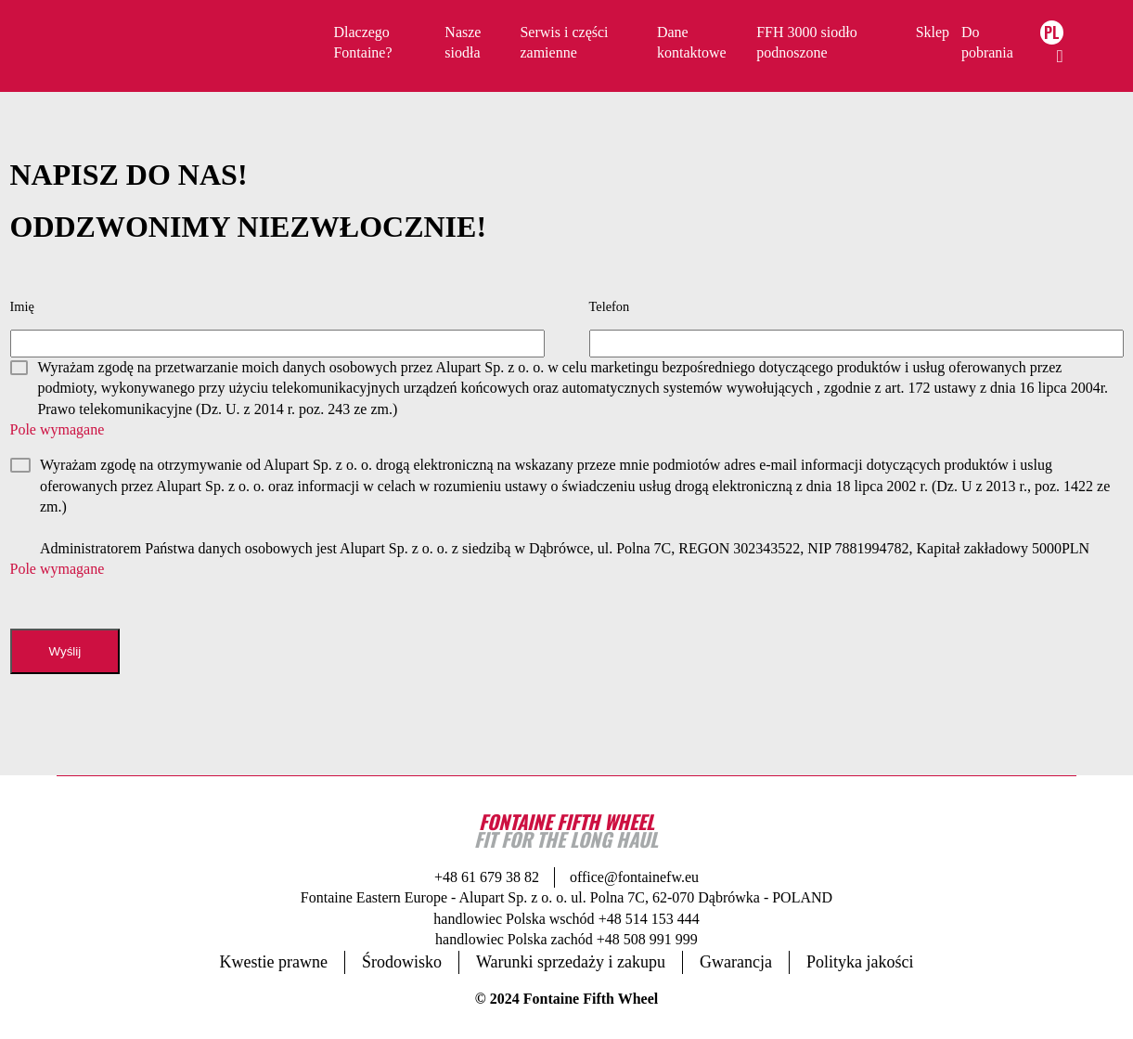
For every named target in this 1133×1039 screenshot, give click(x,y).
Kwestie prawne (274, 962)
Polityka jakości (860, 962)
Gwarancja (736, 962)
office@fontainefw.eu (634, 877)
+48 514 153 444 (649, 919)
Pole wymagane (57, 429)
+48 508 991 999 (647, 939)
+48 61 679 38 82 (486, 877)
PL (1052, 32)
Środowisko (402, 962)
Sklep (932, 32)
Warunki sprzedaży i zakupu (570, 962)
